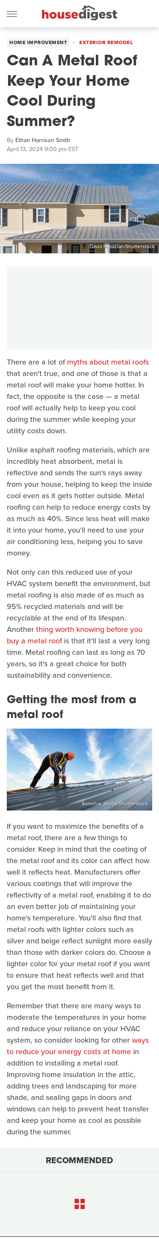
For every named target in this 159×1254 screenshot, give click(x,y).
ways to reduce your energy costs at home (78, 1046)
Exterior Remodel (106, 42)
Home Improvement (38, 42)
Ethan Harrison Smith (42, 140)
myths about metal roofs (108, 362)
